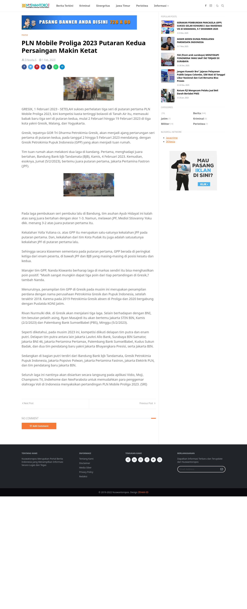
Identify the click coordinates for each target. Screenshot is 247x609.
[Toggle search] (222, 6)
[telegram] (128, 459)
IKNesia (170, 141)
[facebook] (205, 6)
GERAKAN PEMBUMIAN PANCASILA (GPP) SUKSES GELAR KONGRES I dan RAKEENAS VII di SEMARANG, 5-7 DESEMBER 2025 (199, 25)
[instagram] (210, 6)
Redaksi (83, 476)
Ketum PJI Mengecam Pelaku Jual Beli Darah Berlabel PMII (197, 92)
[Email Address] (198, 469)
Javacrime (172, 137)
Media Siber (85, 467)
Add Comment (39, 425)
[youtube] (140, 459)
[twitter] (153, 459)
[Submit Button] (221, 469)
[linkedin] (134, 459)
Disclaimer (84, 463)
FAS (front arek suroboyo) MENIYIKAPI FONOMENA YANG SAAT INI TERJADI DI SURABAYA (198, 58)
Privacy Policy (86, 471)
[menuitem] (64, 5)
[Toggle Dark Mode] (217, 5)
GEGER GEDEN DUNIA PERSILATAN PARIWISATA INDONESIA (195, 40)
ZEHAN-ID (143, 492)
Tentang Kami (86, 458)
